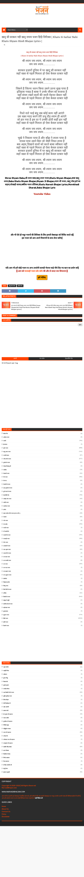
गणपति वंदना (6, 455)
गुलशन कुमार (6, 685)
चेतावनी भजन (6, 473)
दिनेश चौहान (6, 699)
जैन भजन (5, 477)
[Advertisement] (42, 20)
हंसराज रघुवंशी (6, 772)
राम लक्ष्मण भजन (7, 571)
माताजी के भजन (6, 535)
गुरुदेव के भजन (6, 462)
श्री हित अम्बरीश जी (7, 765)
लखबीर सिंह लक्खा (7, 747)
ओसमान (5, 674)
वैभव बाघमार (6, 761)
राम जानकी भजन (7, 560)
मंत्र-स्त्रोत (5, 524)
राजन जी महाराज (7, 732)
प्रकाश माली (5, 710)
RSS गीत (5, 433)
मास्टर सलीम (6, 718)
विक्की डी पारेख (6, 754)
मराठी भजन (6, 527)
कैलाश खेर (5, 681)
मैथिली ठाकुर (6, 725)
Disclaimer (6, 817)
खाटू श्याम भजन (12, 285)
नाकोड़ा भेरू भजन (7, 498)
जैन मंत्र (5, 480)
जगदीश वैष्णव (6, 688)
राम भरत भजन (6, 567)
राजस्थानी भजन (6, 546)
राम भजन (5, 564)
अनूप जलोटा (6, 667)
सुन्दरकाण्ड (5, 611)
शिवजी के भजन (6, 596)
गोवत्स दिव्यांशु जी (7, 466)
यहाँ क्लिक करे (39, 798)
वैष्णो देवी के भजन (7, 589)
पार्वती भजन (6, 502)
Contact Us (6, 812)
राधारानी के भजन (7, 553)
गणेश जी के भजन (7, 459)
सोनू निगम (5, 768)
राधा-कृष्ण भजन (7, 549)
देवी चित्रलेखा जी (6, 703)
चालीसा (5, 470)
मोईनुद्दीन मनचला (7, 728)
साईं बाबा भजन (6, 607)
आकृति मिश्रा (6, 670)
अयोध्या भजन (6, 437)
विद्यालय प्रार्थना (6, 582)
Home (4, 806)
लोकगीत (5, 578)
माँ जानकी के (6, 531)
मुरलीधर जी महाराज (7, 721)
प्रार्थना (4, 509)
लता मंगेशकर (6, 750)
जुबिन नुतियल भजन (7, 696)
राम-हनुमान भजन (7, 575)
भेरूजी (4, 517)
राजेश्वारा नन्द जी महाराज (9, 739)
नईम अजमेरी (6, 707)
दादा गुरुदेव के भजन (7, 488)
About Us (5, 809)
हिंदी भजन (5, 618)
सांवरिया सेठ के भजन (7, 604)
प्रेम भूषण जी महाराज (8, 714)
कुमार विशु (5, 678)
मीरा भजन (5, 542)
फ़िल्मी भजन (6, 625)
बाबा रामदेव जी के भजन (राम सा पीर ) (11, 513)
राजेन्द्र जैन (5, 736)
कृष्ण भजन (5, 448)
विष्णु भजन (5, 585)
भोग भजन (5, 520)
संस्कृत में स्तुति (6, 600)
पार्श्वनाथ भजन (6, 506)
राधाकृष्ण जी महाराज (8, 743)
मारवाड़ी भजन (6, 538)
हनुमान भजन (6, 615)
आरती (4, 440)
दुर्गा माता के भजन (7, 491)
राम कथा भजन (6, 557)
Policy (4, 814)
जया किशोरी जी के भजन (8, 692)
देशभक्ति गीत (6, 495)
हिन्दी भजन (20, 285)
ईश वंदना (5, 444)
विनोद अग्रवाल (6, 757)
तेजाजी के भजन (6, 484)
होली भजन (5, 622)
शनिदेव (4, 593)
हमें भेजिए (42, 277)
